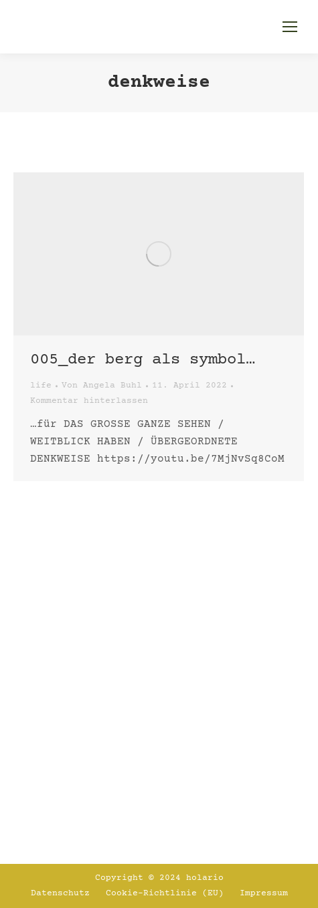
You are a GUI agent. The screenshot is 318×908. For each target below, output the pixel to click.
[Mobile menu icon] (290, 26)
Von (102, 385)
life (41, 385)
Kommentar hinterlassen (89, 401)
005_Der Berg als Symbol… (142, 360)
